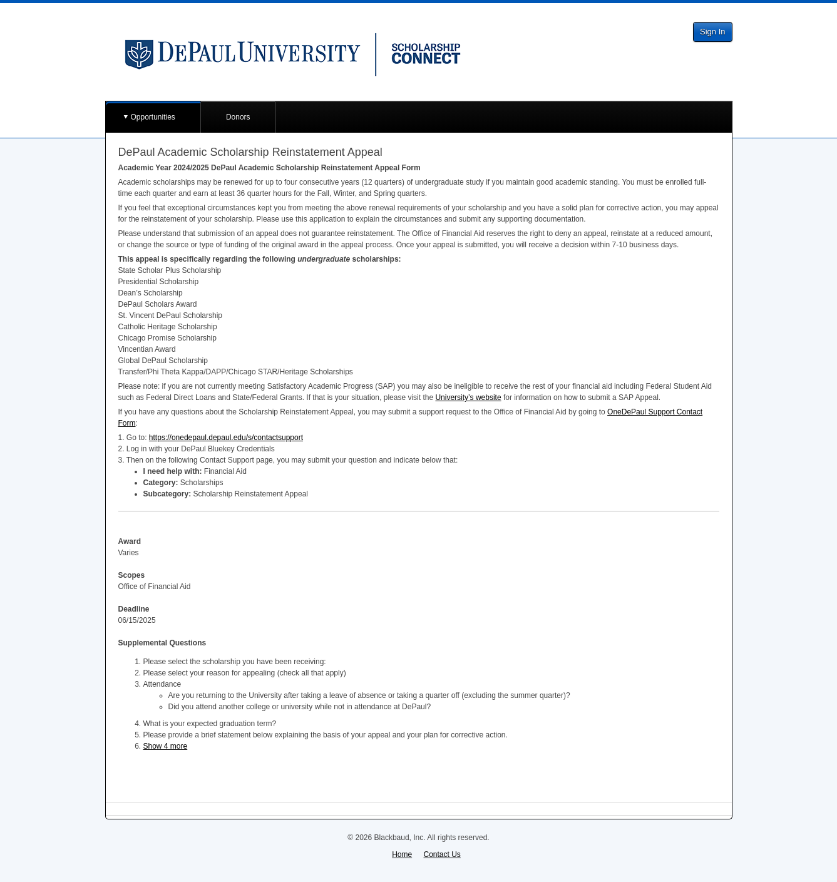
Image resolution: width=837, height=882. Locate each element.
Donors (238, 117)
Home (402, 854)
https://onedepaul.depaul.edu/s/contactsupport (226, 437)
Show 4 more (165, 746)
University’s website (468, 397)
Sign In (712, 31)
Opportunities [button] (153, 117)
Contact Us (442, 854)
